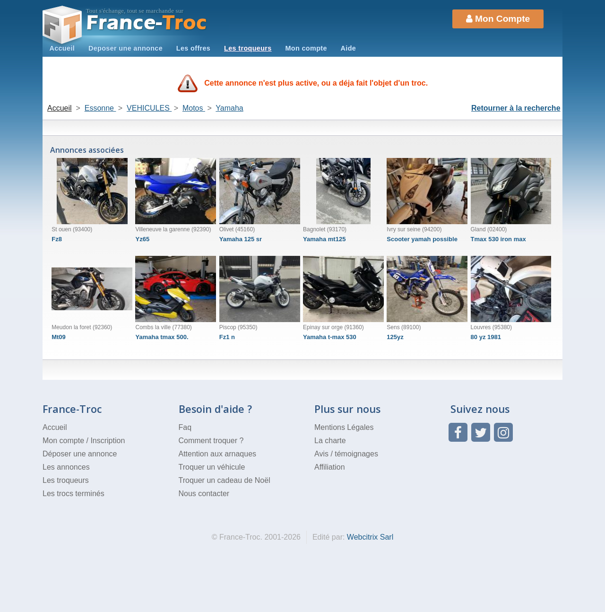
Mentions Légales (343, 427)
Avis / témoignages (346, 454)
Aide (348, 48)
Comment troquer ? (211, 441)
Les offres (193, 48)
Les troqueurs (248, 48)
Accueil (62, 48)
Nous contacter (204, 494)
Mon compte (306, 48)
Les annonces (66, 467)
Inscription (107, 441)
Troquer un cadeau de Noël (224, 480)
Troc (146, 23)
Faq (185, 427)
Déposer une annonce (80, 454)
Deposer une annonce (125, 48)
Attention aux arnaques (218, 454)
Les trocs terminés (73, 494)
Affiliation (329, 467)
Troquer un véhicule (212, 467)
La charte (330, 441)
